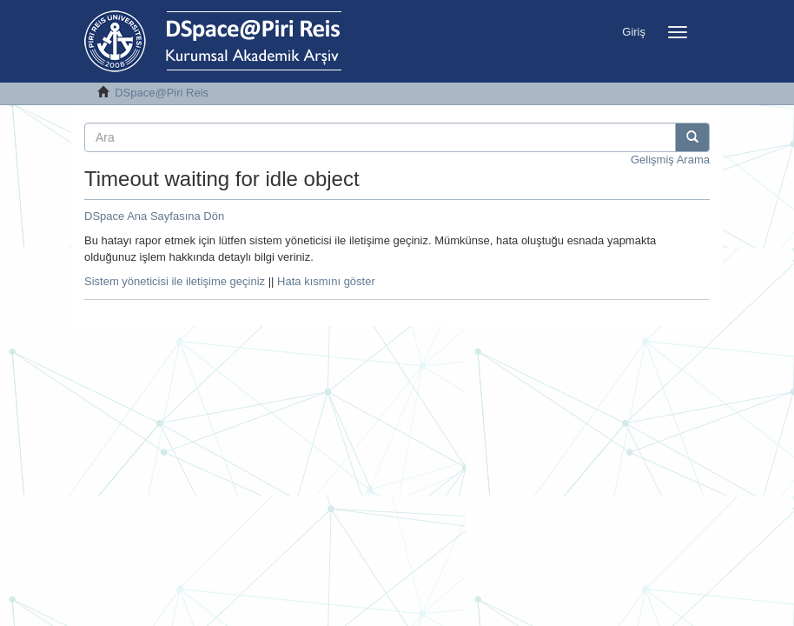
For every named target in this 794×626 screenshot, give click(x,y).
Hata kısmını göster (326, 281)
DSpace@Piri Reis (161, 92)
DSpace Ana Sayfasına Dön (154, 216)
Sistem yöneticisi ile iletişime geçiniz (174, 281)
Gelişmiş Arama (670, 159)
